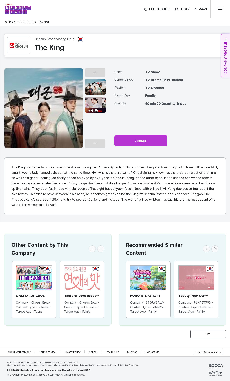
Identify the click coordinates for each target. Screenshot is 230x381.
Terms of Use (47, 352)
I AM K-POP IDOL (30, 296)
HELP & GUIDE (159, 9)
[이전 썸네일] (95, 69)
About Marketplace (19, 352)
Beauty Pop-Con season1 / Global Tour (195, 296)
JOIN (203, 8)
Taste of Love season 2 (81, 296)
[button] (92, 248)
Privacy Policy (72, 352)
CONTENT (27, 22)
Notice (93, 352)
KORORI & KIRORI (145, 296)
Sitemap (132, 352)
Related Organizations (207, 352)
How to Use (112, 352)
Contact (141, 141)
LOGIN (184, 9)
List (208, 334)
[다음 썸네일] (95, 146)
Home (11, 22)
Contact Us (152, 352)
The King (43, 22)
